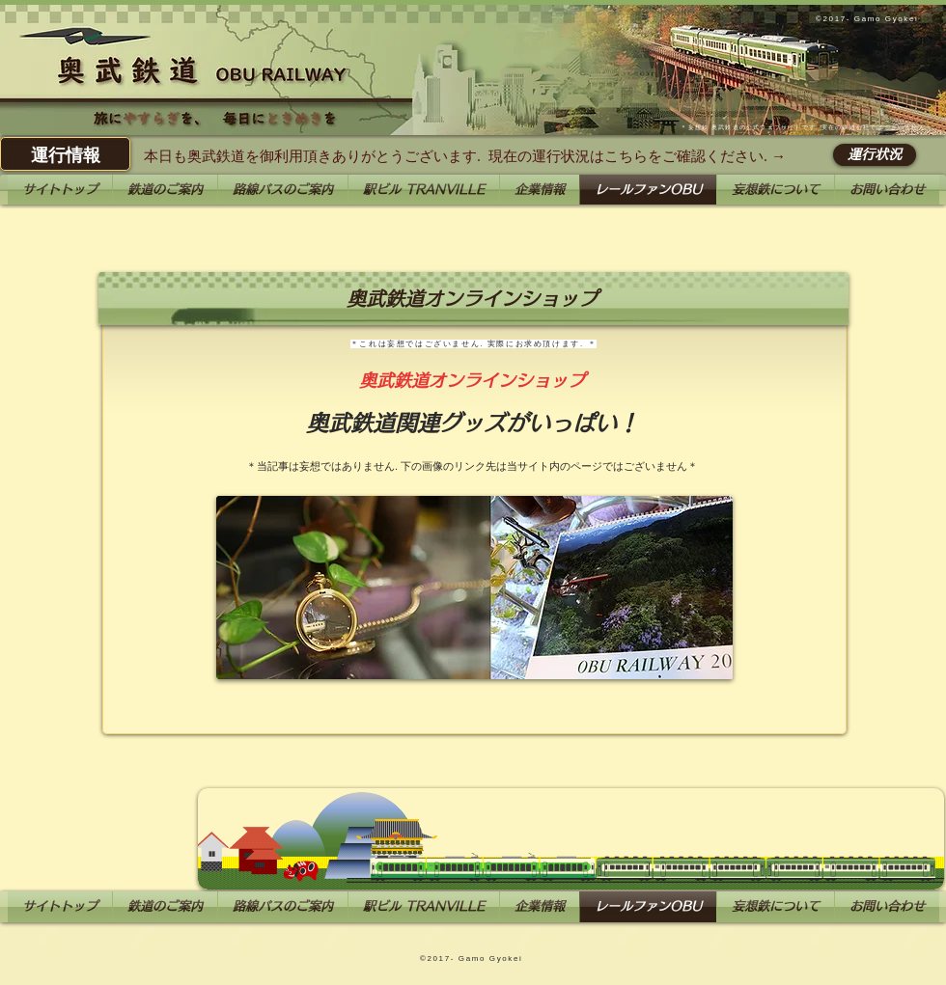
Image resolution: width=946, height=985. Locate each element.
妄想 (695, 127)
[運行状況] (874, 155)
